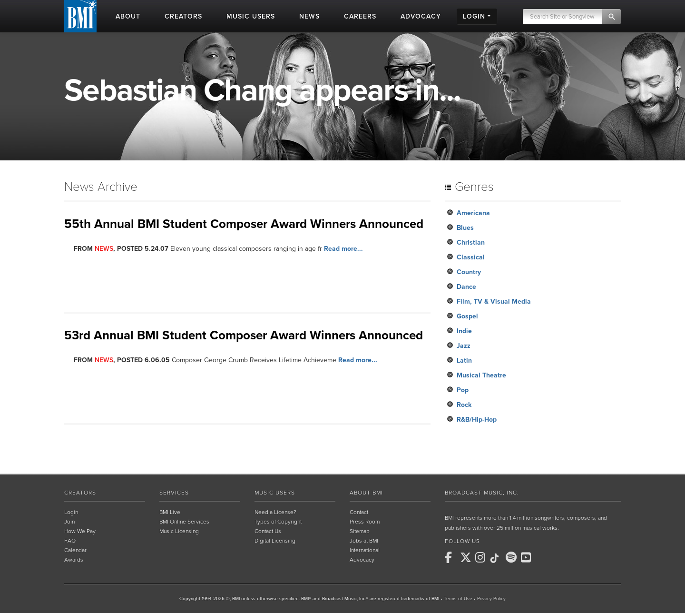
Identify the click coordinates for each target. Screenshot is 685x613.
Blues (465, 228)
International (365, 550)
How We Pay (80, 531)
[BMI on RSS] (542, 557)
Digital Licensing (274, 540)
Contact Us (267, 531)
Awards (73, 559)
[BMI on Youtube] (527, 557)
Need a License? (275, 512)
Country (469, 272)
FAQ (70, 540)
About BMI (366, 492)
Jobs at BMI (364, 540)
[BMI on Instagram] (482, 557)
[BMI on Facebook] (451, 557)
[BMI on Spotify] (512, 557)
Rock (464, 405)
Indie (464, 331)
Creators (80, 492)
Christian (471, 242)
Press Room (365, 521)
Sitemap (360, 531)
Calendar (75, 550)
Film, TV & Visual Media (494, 301)
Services (174, 492)
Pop (463, 390)
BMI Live (169, 512)
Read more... (343, 249)
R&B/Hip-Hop (477, 419)
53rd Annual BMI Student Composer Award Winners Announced (243, 335)
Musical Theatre (481, 375)
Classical (471, 257)
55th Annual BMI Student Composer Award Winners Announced (243, 224)
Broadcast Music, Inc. (482, 492)
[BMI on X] (466, 557)
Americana (473, 213)
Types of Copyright (278, 521)
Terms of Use (458, 599)
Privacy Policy (491, 599)
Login (71, 512)
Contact (359, 512)
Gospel (467, 316)
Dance (466, 287)
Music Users (274, 492)
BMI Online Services (184, 521)
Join (69, 521)
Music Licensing (179, 531)
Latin (464, 360)
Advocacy (362, 559)
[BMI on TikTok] (497, 558)
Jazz (463, 346)
